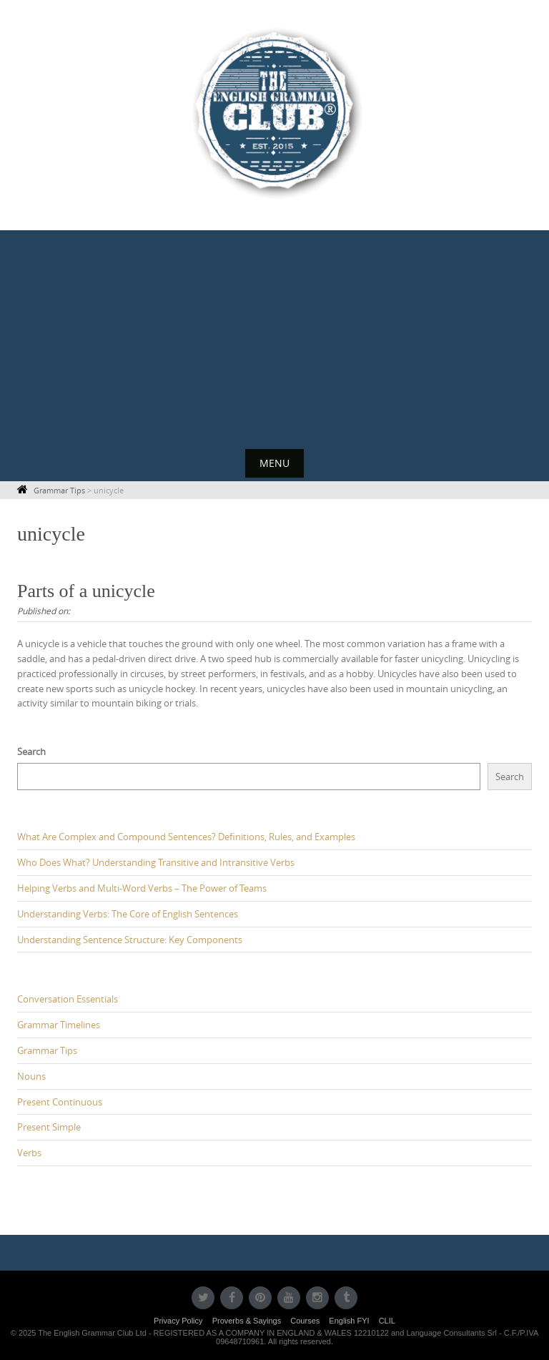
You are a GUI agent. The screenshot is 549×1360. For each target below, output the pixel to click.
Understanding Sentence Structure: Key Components (129, 939)
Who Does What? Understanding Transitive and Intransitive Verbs (156, 862)
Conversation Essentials (67, 998)
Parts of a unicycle (86, 591)
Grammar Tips (47, 1050)
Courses (305, 1320)
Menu (274, 463)
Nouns (31, 1076)
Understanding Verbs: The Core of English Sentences (127, 913)
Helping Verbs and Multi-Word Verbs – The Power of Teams (142, 888)
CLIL (387, 1320)
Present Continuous (59, 1101)
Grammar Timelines (58, 1024)
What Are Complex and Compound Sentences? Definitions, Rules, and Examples (186, 836)
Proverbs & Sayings (247, 1320)
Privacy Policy (178, 1320)
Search (31, 751)
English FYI (349, 1320)
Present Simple (49, 1126)
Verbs (29, 1152)
